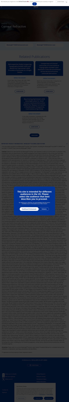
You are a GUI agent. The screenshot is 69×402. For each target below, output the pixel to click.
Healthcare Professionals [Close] (29, 209)
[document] (34, 201)
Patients (44, 209)
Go (34, 4)
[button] (62, 1)
